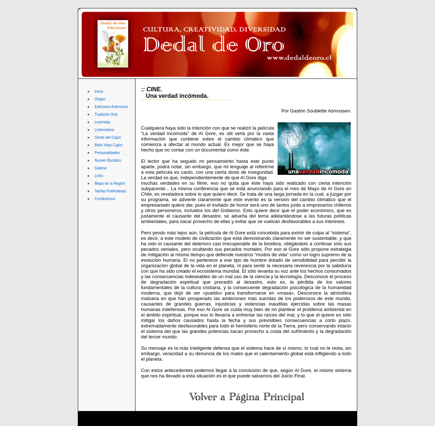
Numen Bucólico (108, 160)
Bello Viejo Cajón (108, 145)
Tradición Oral (106, 114)
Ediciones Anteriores (111, 107)
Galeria (100, 168)
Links (99, 176)
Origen (100, 99)
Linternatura (104, 130)
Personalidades (107, 153)
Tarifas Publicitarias (110, 191)
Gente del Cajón (108, 137)
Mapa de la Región (110, 183)
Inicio (99, 91)
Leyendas (102, 122)
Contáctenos (105, 199)
